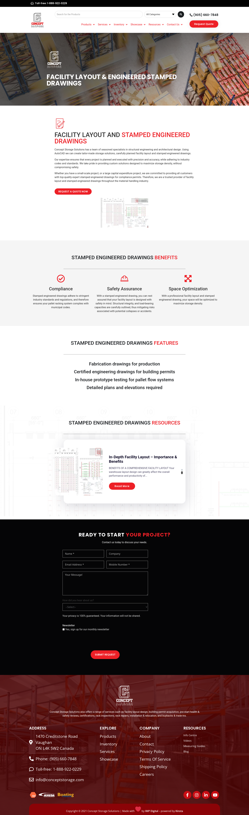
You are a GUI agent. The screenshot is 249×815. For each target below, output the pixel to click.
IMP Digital (151, 811)
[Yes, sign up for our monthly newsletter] (64, 629)
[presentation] (87, 641)
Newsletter (69, 625)
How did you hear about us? (78, 600)
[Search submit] (181, 14)
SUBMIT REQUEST (105, 654)
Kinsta (179, 811)
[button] (184, 468)
